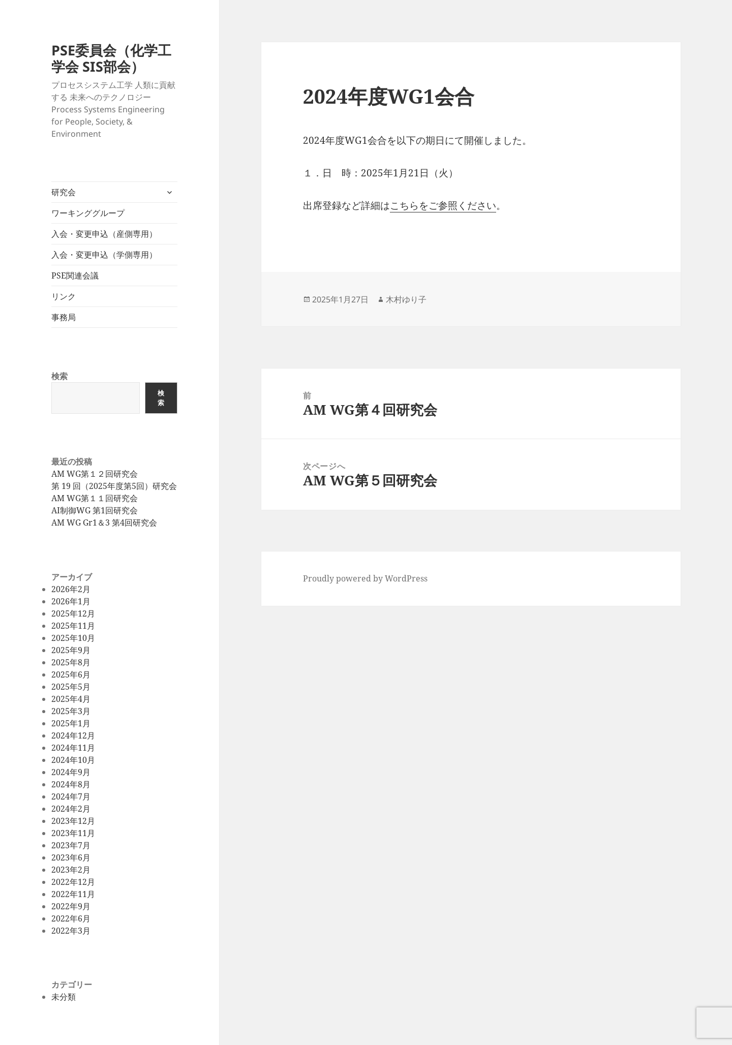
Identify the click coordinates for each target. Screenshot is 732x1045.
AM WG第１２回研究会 (94, 473)
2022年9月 (70, 906)
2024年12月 (73, 735)
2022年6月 (70, 918)
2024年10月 (73, 759)
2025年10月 (73, 637)
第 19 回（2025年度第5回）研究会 (114, 485)
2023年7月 (70, 845)
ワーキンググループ (88, 213)
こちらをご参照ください (443, 205)
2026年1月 (70, 601)
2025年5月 (70, 686)
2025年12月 (73, 613)
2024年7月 (70, 796)
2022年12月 (73, 881)
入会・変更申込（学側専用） (104, 254)
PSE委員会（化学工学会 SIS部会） (111, 58)
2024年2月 (70, 808)
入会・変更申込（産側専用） (104, 233)
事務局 (63, 317)
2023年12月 (73, 820)
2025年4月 (70, 698)
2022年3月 (70, 930)
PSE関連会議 (75, 275)
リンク (63, 296)
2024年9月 (70, 772)
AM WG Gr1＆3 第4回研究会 (104, 522)
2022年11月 (73, 894)
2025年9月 (70, 650)
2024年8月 (70, 784)
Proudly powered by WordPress (365, 578)
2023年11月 (73, 833)
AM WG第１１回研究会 (94, 498)
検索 (59, 376)
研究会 (63, 192)
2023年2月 (70, 869)
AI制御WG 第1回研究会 (94, 510)
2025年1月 (70, 723)
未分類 (63, 996)
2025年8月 (70, 662)
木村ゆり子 (406, 299)
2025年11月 (73, 625)
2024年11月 (73, 747)
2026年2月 (70, 589)
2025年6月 (70, 674)
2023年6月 (70, 857)
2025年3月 (70, 711)
